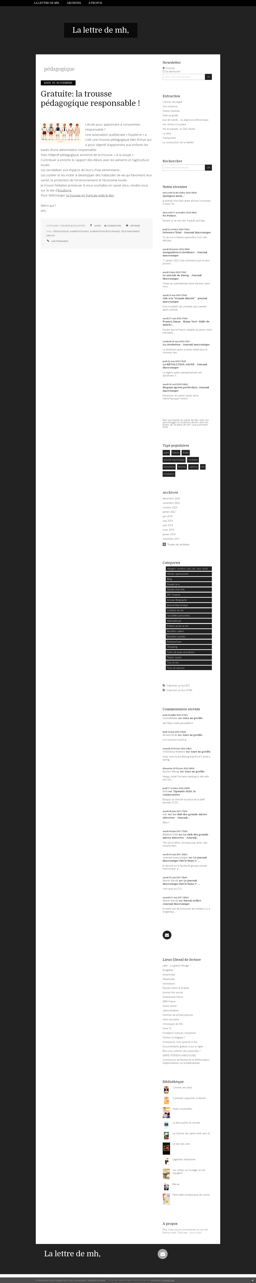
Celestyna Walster (174, 751)
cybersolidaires (171, 1010)
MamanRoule (174, 620)
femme (182, 466)
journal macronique (174, 459)
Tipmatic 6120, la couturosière (179, 793)
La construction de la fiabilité (178, 142)
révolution (169, 473)
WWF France (169, 1001)
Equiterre (64, 190)
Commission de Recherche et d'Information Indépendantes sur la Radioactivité (186, 1061)
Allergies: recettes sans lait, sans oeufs (187, 568)
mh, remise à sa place (174, 124)
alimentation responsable (105, 231)
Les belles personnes (178, 615)
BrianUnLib (170, 734)
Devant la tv (173, 584)
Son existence (170, 106)
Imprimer (132, 225)
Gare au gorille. (193, 718)
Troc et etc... (173, 662)
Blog (169, 579)
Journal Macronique (177, 605)
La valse (167, 133)
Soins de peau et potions (180, 652)
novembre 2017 (171, 538)
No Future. (170, 215)
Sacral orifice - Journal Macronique (183, 902)
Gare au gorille (170, 115)
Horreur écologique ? (174, 1037)
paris (166, 452)
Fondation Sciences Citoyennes (179, 1033)
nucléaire (193, 459)
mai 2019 (168, 520)
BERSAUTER (170, 834)
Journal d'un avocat (173, 992)
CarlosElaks (170, 718)
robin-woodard (171, 1019)
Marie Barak (170, 880)
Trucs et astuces (176, 667)
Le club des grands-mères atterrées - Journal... (185, 816)
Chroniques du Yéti (173, 1023)
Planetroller (169, 979)
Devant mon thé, (176, 589)
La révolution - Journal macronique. (186, 344)
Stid (165, 791)
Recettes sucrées (176, 636)
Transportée (169, 137)
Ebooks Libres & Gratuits (176, 987)
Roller (186, 452)
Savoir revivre (170, 1005)
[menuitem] (48, 3)
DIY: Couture (173, 594)
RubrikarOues (174, 641)
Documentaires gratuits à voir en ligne (183, 1046)
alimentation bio (79, 231)
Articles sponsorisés (178, 573)
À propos (95, 3)
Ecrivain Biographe (177, 600)
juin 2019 (167, 516)
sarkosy (193, 466)
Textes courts (174, 657)
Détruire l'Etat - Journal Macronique (187, 232)
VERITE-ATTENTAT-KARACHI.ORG (179, 1055)
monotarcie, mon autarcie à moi (180, 1042)
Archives (74, 3)
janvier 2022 (169, 511)
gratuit (50, 235)
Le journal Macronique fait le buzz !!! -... (185, 859)
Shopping (172, 646)
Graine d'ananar (171, 110)
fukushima (169, 466)
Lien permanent (57, 241)
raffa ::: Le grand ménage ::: (177, 965)
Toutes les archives (178, 544)
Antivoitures (169, 983)
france (175, 452)
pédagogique (61, 231)
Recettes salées (175, 631)
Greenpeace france (173, 996)
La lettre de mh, (47, 3)
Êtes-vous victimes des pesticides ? (181, 1051)
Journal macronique (175, 857)
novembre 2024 (171, 502)
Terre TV (167, 1028)
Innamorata (169, 974)
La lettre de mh (175, 610)
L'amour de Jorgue (172, 101)
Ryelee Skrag (171, 771)
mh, (165, 814)
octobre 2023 (170, 507)
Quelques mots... (173, 195)
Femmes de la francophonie (178, 1014)
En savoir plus (168, 1280)
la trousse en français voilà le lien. (90, 195)
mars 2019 (168, 529)
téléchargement (130, 231)
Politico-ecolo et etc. (73, 225)
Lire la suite (195, 1232)
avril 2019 (168, 525)
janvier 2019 (169, 534)
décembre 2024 (171, 498)
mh (203, 466)
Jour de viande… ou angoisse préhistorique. (186, 119)
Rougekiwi (168, 970)
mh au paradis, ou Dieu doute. (179, 128)
